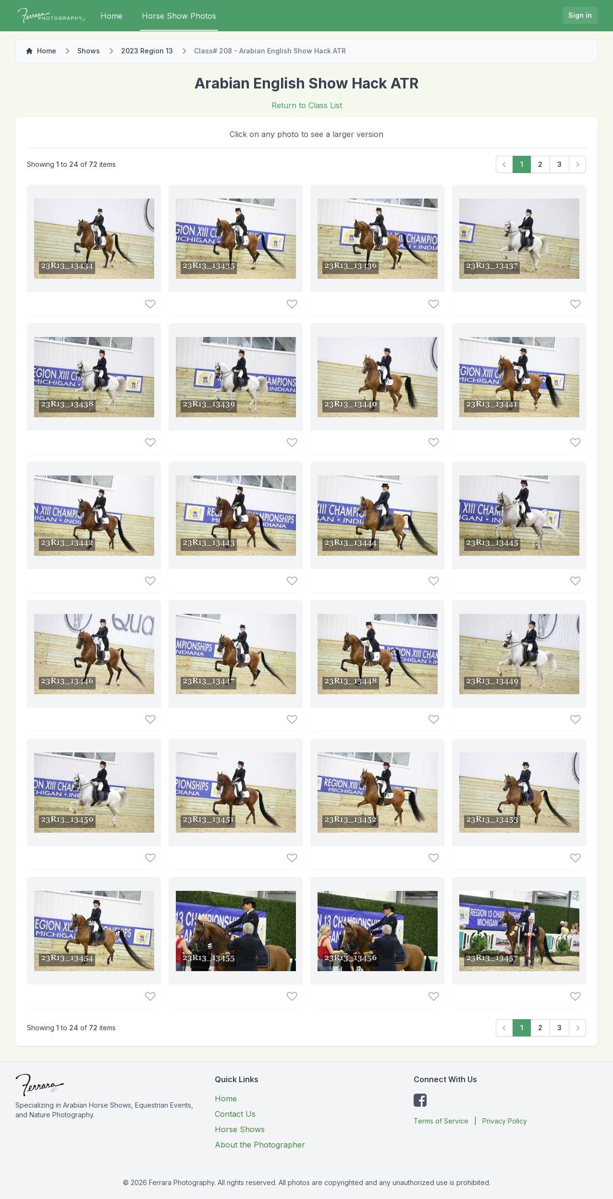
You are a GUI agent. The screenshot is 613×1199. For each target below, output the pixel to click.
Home (111, 16)
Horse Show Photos (179, 16)
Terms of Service (441, 1121)
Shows (88, 51)
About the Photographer (260, 1144)
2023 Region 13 (147, 51)
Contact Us (235, 1114)
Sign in (580, 15)
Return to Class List (306, 105)
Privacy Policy (504, 1121)
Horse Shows (240, 1129)
